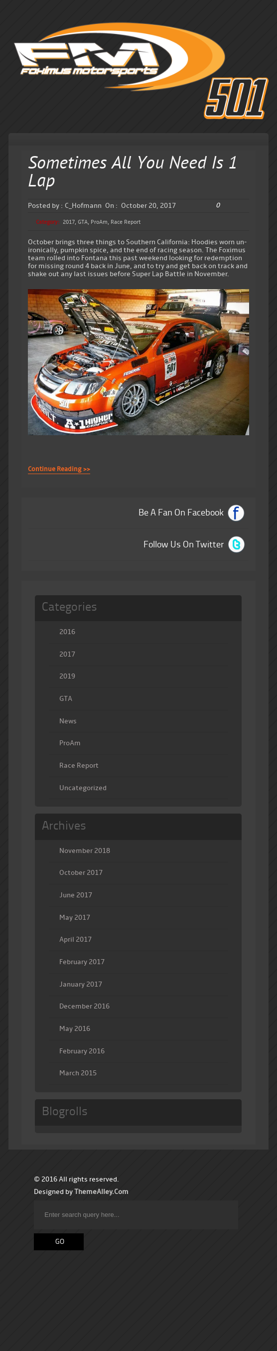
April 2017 (75, 939)
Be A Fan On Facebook (181, 512)
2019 (67, 676)
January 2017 (80, 984)
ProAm (99, 222)
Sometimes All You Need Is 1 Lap (133, 173)
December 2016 (84, 1006)
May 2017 (74, 917)
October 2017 (81, 872)
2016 (67, 632)
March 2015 (78, 1073)
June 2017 (75, 895)
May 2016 (74, 1028)
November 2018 (84, 850)
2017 (69, 222)
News (68, 721)
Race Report (125, 222)
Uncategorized (83, 788)
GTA (83, 222)
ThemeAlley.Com (101, 1191)
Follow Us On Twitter (183, 544)
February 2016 (82, 1051)
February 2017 (82, 962)
